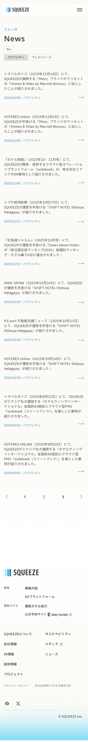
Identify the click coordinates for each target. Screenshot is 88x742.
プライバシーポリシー (17, 688)
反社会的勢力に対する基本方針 (55, 688)
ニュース (52, 655)
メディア (52, 645)
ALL (8, 49)
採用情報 (10, 665)
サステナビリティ (58, 635)
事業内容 (31, 589)
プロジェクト (14, 676)
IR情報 (9, 655)
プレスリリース (43, 57)
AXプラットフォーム (40, 597)
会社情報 (10, 645)
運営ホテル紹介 (36, 607)
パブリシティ (16, 57)
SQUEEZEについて (18, 635)
